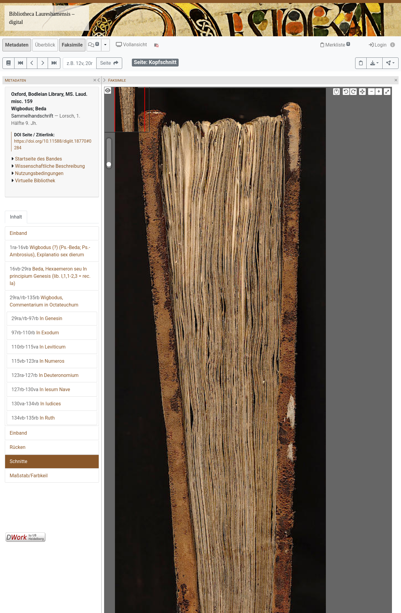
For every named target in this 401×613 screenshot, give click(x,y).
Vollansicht (131, 44)
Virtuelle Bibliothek (35, 180)
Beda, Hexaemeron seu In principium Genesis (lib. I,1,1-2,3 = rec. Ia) (50, 276)
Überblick (45, 45)
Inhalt (16, 217)
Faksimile (72, 45)
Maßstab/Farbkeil (29, 475)
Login (378, 45)
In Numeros (37, 361)
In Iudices (36, 404)
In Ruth (33, 418)
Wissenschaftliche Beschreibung (50, 166)
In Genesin (36, 318)
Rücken (17, 447)
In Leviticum (38, 347)
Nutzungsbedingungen (39, 173)
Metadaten (16, 45)
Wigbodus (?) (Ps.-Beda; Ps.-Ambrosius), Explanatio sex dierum (50, 251)
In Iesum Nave (40, 389)
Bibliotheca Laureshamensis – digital (42, 18)
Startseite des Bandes (38, 159)
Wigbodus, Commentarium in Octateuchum (44, 301)
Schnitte (18, 461)
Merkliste (335, 45)
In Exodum (35, 333)
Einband (18, 233)
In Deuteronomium (44, 375)
